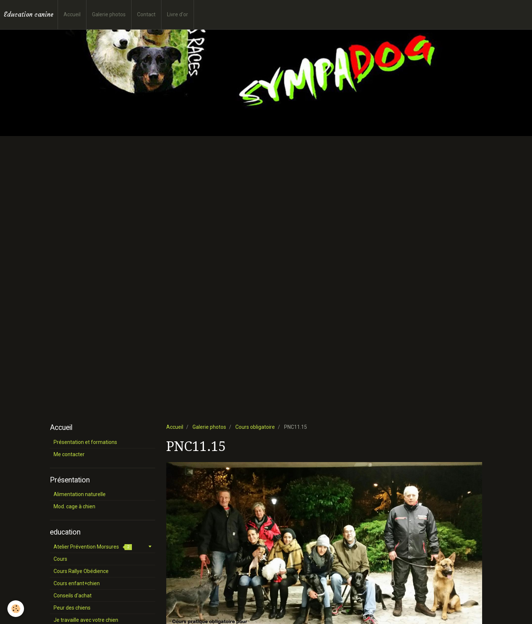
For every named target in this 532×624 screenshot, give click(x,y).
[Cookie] (15, 608)
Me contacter (69, 454)
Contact (146, 14)
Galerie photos (109, 14)
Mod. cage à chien (74, 506)
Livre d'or (177, 14)
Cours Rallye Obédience (81, 571)
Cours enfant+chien (77, 583)
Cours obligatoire (255, 427)
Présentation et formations (85, 442)
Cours (60, 559)
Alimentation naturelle (80, 494)
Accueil (72, 14)
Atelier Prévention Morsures (93, 547)
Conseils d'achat (73, 595)
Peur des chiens (72, 608)
